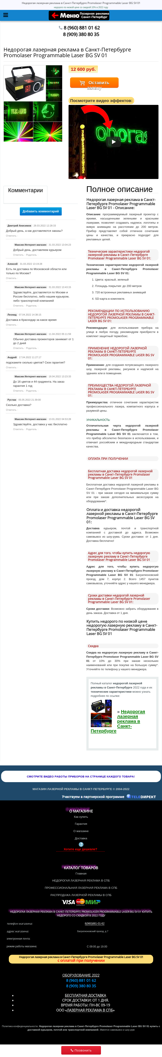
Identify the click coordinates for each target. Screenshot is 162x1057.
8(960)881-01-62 (94, 923)
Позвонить (81, 1050)
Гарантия (81, 823)
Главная (81, 873)
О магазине (81, 831)
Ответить (11, 235)
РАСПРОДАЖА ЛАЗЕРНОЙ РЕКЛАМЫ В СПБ (81, 895)
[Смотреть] (113, 142)
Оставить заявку (94, 84)
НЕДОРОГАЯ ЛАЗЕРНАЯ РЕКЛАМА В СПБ (81, 880)
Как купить (81, 816)
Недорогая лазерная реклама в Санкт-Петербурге (118, 721)
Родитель (31, 255)
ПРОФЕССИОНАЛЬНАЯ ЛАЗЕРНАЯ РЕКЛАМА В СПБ (81, 887)
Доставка (81, 838)
